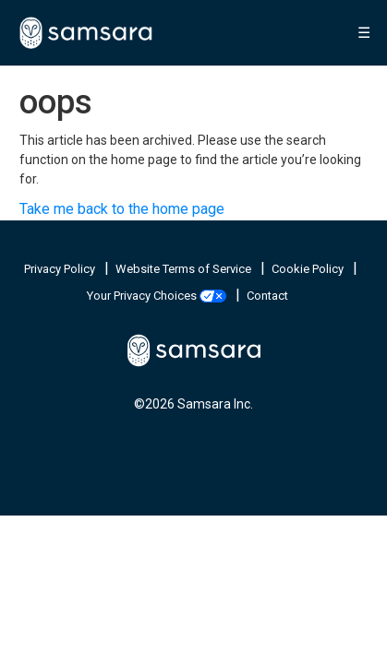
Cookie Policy (309, 269)
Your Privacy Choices (158, 295)
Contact (267, 295)
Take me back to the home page (121, 209)
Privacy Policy (61, 269)
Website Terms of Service (184, 269)
